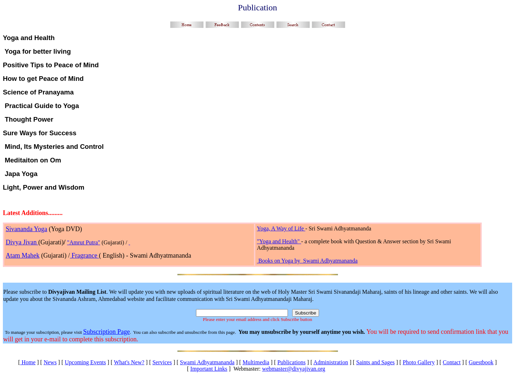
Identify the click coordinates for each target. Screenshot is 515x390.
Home (27, 362)
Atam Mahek (22, 255)
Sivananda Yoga (26, 229)
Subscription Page (106, 331)
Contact (452, 362)
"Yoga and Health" (279, 241)
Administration (330, 362)
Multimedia (255, 362)
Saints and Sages (375, 362)
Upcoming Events (85, 362)
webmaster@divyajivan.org (293, 369)
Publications (291, 362)
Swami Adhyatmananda (207, 362)
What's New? (129, 362)
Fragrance (84, 255)
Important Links (208, 369)
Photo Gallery (419, 362)
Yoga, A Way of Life (281, 228)
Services (162, 362)
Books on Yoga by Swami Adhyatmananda (308, 261)
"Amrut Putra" (83, 242)
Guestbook (481, 362)
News (50, 362)
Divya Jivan (22, 242)
